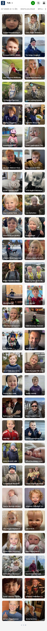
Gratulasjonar (28, 9)
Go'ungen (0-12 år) (9, 9)
